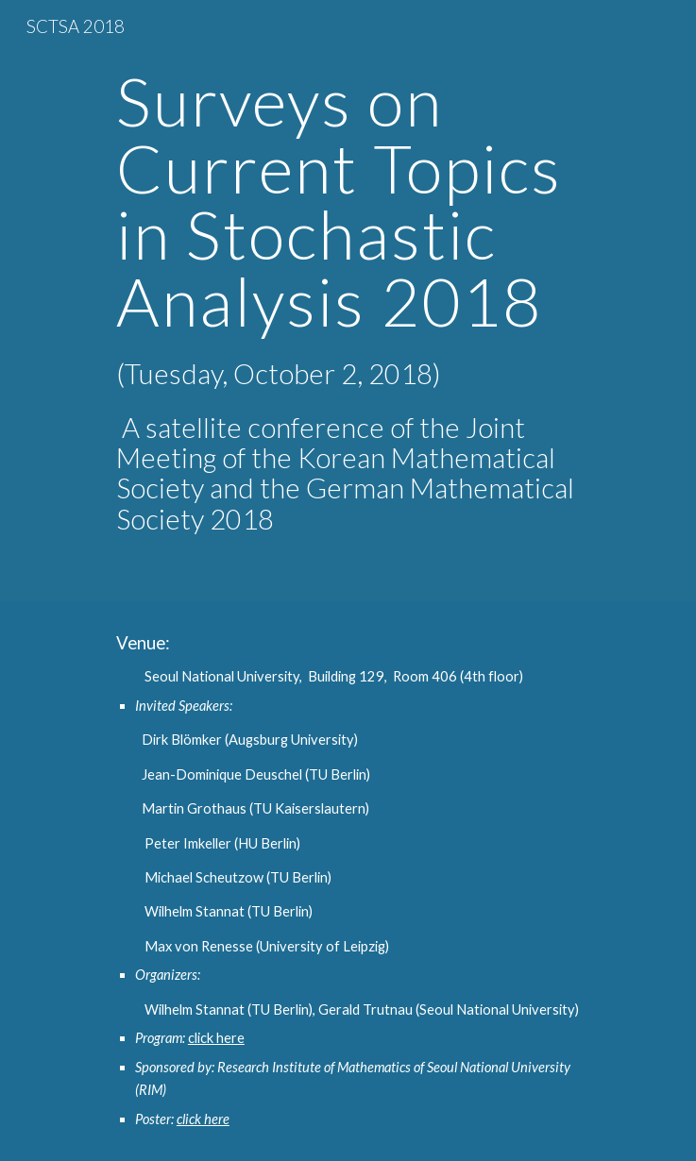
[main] (348, 301)
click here (216, 1038)
